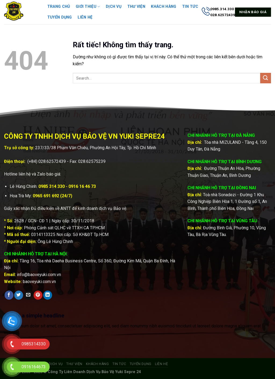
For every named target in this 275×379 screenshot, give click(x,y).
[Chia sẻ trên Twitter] (18, 295)
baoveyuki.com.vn (39, 281)
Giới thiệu (88, 6)
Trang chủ (58, 6)
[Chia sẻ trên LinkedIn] (47, 295)
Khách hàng (163, 6)
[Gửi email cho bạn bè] (28, 295)
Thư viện (136, 6)
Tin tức (190, 6)
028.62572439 (52, 161)
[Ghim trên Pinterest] (38, 295)
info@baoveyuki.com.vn (39, 274)
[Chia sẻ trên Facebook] (9, 295)
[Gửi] (265, 78)
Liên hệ (85, 17)
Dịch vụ (113, 6)
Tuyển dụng (59, 17)
